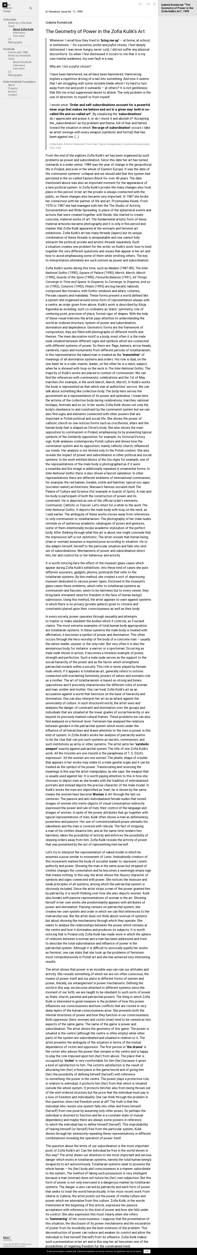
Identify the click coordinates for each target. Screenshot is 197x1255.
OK (147, 1251)
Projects (13, 88)
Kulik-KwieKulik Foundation (19, 81)
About (11, 85)
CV (9, 39)
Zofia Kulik (9, 19)
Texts (11, 26)
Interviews (19, 32)
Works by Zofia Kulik (20, 22)
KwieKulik (9, 49)
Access (12, 91)
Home (6, 4)
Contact (12, 94)
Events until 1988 (18, 52)
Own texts (19, 35)
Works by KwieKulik (19, 55)
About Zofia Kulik (23, 29)
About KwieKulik (22, 62)
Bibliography (15, 42)
